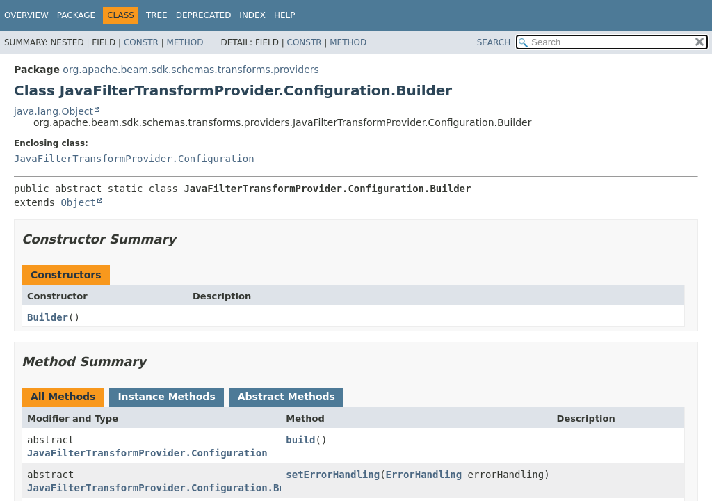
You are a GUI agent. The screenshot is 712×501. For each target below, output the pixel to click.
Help (285, 15)
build (300, 439)
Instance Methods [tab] (166, 396)
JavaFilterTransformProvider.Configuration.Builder (170, 487)
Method (185, 42)
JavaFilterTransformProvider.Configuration (134, 158)
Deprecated (204, 15)
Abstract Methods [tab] (286, 396)
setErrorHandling (333, 474)
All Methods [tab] (63, 396)
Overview (26, 15)
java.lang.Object (53, 111)
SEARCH (494, 42)
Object (78, 202)
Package (76, 15)
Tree (157, 15)
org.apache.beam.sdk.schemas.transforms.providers (190, 69)
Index (252, 15)
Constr (141, 42)
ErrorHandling (424, 474)
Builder (47, 317)
